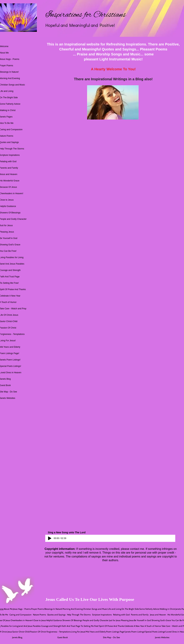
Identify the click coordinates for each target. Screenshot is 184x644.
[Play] (49, 538)
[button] (113, 102)
